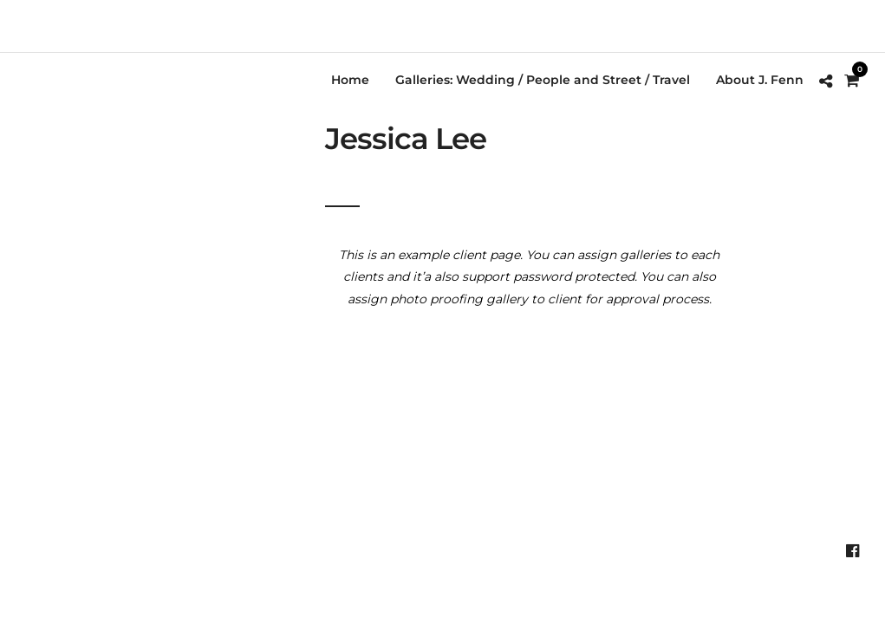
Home (350, 80)
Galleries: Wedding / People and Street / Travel (542, 80)
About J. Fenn (760, 80)
